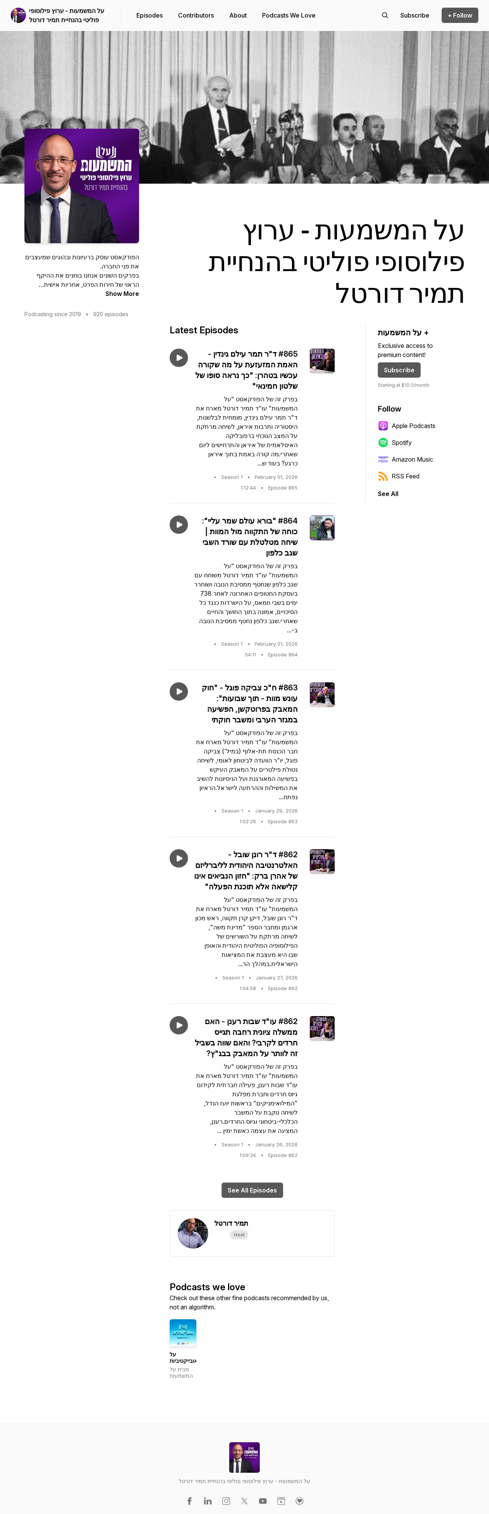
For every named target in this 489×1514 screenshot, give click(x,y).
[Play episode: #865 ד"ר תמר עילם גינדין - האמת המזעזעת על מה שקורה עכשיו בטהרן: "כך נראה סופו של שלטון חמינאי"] (179, 358)
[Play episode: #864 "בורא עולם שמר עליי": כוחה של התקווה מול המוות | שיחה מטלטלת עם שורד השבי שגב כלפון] (179, 524)
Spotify (395, 442)
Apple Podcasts (407, 425)
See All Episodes (252, 1190)
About (238, 15)
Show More (122, 293)
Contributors (196, 15)
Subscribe (399, 370)
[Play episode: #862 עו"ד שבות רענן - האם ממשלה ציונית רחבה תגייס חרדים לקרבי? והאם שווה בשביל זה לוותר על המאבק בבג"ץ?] (179, 1025)
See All (388, 494)
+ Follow (460, 15)
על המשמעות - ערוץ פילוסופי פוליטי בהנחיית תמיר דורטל (66, 15)
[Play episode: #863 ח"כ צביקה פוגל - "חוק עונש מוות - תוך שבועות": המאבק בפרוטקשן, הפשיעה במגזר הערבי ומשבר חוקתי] (179, 691)
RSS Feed (398, 476)
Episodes (149, 15)
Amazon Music (405, 459)
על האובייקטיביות (185, 1357)
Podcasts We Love (289, 15)
